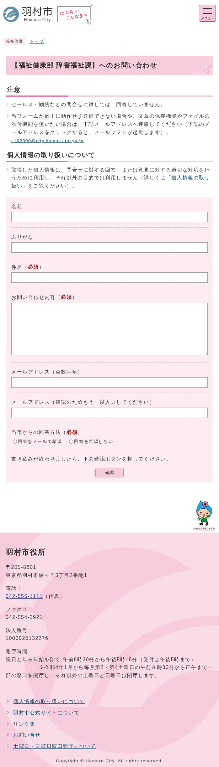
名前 (16, 206)
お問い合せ (27, 735)
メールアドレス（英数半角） (47, 371)
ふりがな (22, 236)
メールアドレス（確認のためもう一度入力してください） (83, 402)
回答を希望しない (93, 441)
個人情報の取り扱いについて (49, 701)
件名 (16, 267)
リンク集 (24, 724)
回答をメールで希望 (40, 441)
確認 (109, 472)
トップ (36, 41)
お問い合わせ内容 (33, 297)
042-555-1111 (24, 596)
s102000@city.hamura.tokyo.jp (47, 140)
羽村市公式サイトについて (46, 712)
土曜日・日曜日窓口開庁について (54, 746)
